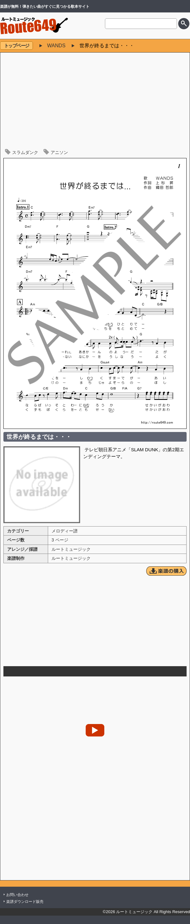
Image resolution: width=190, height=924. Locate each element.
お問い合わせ (17, 895)
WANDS (56, 45)
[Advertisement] (95, 102)
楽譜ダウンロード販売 (24, 901)
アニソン (59, 152)
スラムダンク (25, 152)
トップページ (16, 45)
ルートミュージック (71, 549)
